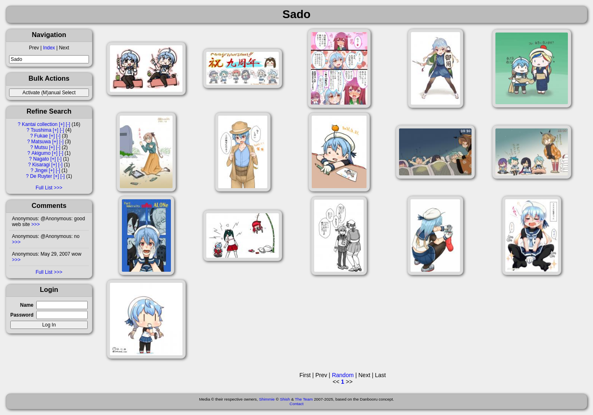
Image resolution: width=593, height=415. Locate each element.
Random (343, 375)
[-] (68, 124)
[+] (62, 124)
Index (49, 48)
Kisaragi (41, 165)
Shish (285, 399)
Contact (296, 403)
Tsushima (41, 130)
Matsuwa (41, 142)
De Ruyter (41, 176)
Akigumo (41, 153)
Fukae (41, 136)
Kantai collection (40, 124)
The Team (304, 399)
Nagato (41, 159)
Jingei (41, 170)
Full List (43, 188)
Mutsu (40, 147)
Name (26, 305)
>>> (35, 224)
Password (21, 315)
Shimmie (267, 399)
